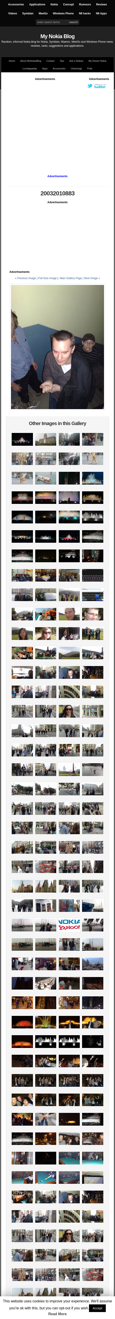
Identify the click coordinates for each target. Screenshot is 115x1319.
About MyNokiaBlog (30, 61)
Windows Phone (63, 13)
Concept (68, 4)
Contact (50, 61)
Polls (89, 68)
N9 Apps (101, 13)
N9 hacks (85, 13)
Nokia (54, 4)
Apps (45, 68)
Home (12, 61)
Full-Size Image (47, 278)
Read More (57, 1314)
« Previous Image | (26, 278)
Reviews (101, 4)
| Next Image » (91, 278)
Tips (62, 61)
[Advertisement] (42, 123)
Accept (97, 1308)
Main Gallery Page (71, 278)
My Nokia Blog (57, 36)
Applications (37, 4)
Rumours (85, 4)
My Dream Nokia (97, 61)
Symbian (27, 13)
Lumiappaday (30, 68)
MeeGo (43, 13)
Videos (12, 13)
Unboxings (76, 68)
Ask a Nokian (76, 61)
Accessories (16, 4)
